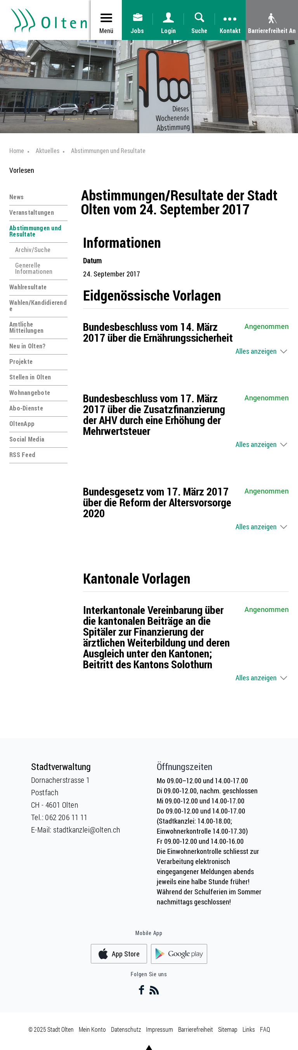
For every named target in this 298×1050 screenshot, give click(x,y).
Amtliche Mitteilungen (26, 327)
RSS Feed (22, 454)
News (16, 197)
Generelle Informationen (33, 268)
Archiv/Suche (32, 249)
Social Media (26, 439)
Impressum (159, 1029)
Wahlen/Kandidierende (38, 305)
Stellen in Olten (30, 377)
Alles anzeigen (256, 351)
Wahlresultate (28, 287)
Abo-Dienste (26, 408)
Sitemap (227, 1029)
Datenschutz (126, 1029)
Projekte (21, 361)
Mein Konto (92, 1029)
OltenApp (22, 423)
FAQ (265, 1029)
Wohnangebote (29, 392)
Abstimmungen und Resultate (35, 231)
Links (249, 1029)
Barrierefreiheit (195, 1029)
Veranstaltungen (31, 212)
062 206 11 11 (66, 817)
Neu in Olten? (27, 346)
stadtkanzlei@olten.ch (86, 829)
